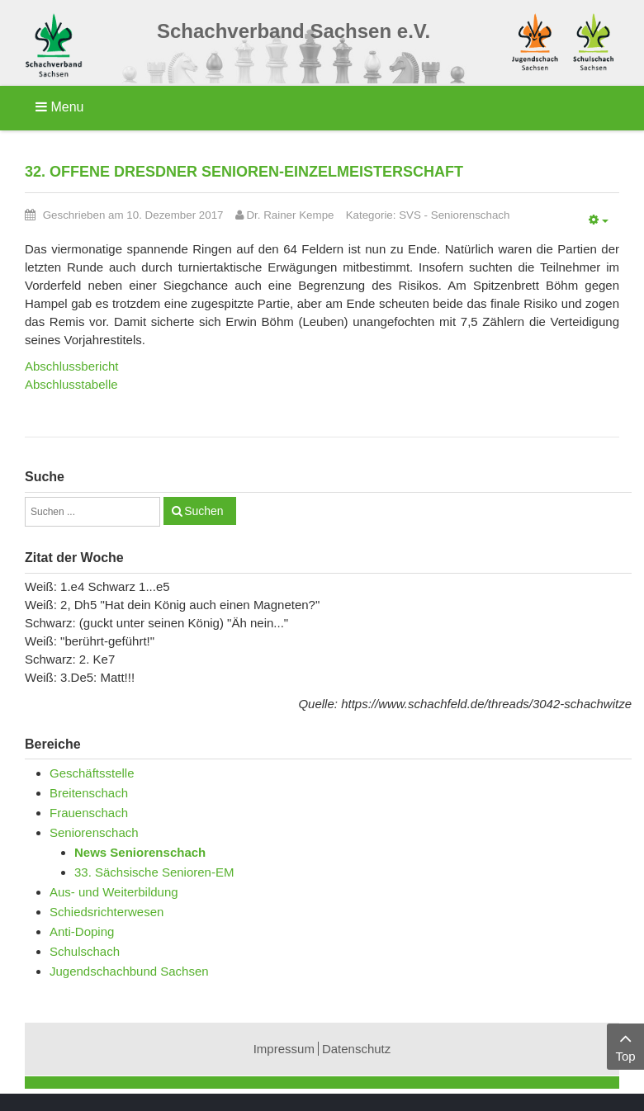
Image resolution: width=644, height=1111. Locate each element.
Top (625, 1045)
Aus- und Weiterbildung (114, 892)
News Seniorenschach (140, 852)
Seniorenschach (470, 215)
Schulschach (85, 951)
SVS (410, 215)
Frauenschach (89, 813)
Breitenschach (89, 793)
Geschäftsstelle (92, 773)
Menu (59, 107)
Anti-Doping (82, 931)
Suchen (203, 511)
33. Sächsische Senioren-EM (154, 872)
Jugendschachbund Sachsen (129, 971)
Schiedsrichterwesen (106, 912)
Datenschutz (356, 1049)
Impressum (284, 1049)
